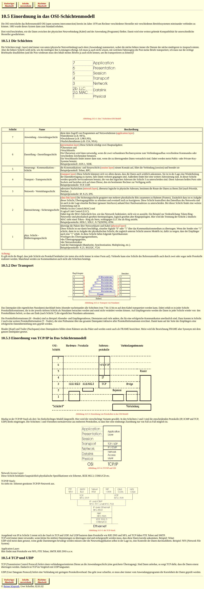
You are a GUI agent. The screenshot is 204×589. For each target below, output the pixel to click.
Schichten (25, 41)
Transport (26, 265)
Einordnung (20, 338)
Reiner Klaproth (11, 586)
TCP (14, 558)
